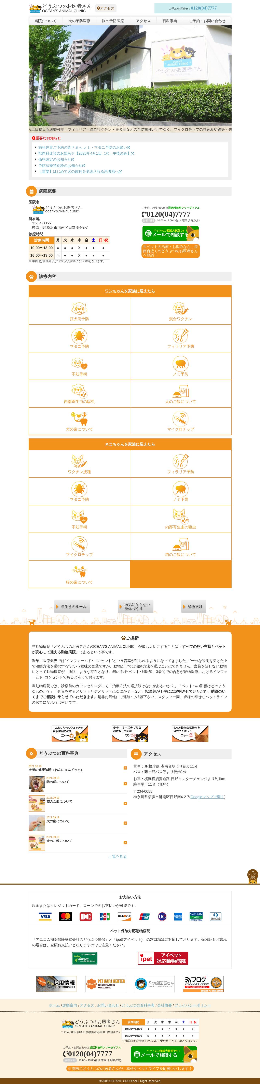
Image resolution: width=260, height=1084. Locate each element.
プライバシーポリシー (193, 1005)
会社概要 (164, 1005)
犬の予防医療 (79, 21)
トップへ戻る (252, 874)
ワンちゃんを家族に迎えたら (130, 291)
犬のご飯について (180, 401)
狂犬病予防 (79, 319)
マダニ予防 (79, 346)
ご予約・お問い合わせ (207, 21)
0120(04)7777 (204, 8)
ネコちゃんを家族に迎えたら (130, 444)
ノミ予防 (180, 374)
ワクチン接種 (79, 472)
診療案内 (70, 1005)
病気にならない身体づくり (137, 607)
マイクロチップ (180, 429)
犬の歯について (79, 429)
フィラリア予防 (180, 346)
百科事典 (170, 21)
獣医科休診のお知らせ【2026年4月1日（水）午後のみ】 (84, 153)
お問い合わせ (108, 1005)
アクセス (105, 8)
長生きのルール (73, 607)
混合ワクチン (180, 319)
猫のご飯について (180, 554)
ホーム (54, 1005)
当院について (45, 21)
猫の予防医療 (113, 21)
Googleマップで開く (207, 797)
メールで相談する (167, 233)
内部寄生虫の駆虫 (79, 401)
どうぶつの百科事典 (138, 1005)
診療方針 (195, 607)
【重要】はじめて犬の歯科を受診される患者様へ (78, 171)
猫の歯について (79, 582)
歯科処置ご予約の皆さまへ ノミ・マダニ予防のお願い (82, 147)
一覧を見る (118, 856)
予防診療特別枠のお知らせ (60, 166)
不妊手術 (79, 374)
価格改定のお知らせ (54, 159)
